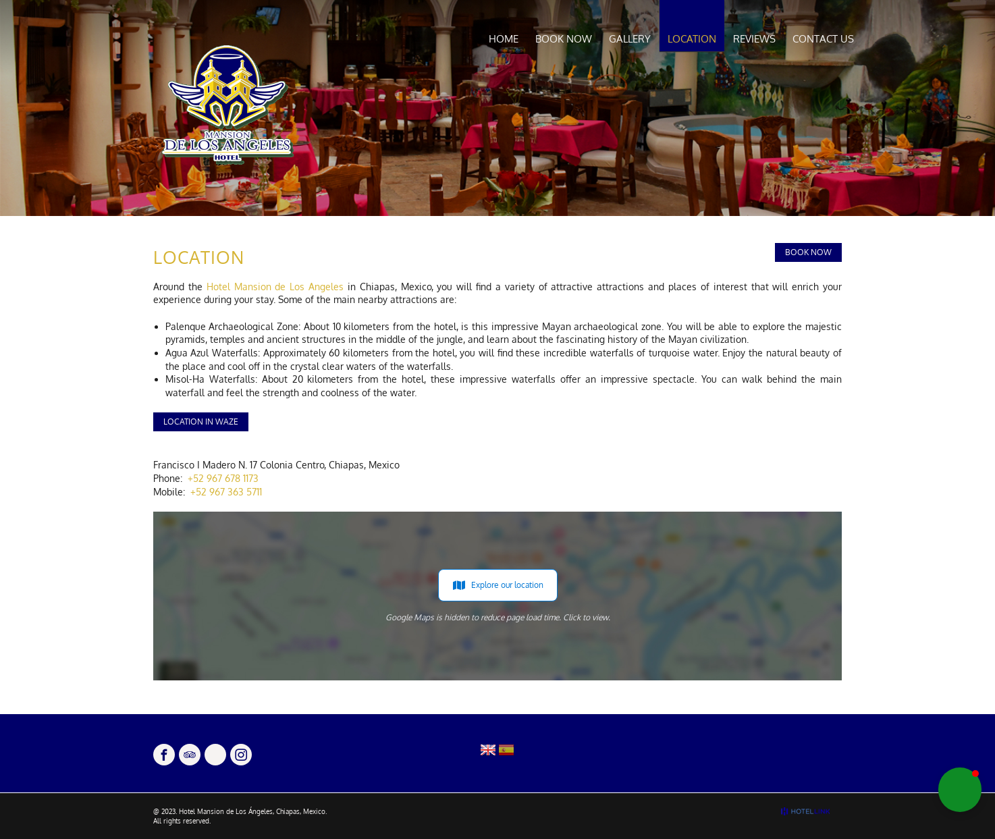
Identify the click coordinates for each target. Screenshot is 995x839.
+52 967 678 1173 (223, 478)
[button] (959, 789)
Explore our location (497, 585)
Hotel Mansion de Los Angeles (275, 286)
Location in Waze (200, 421)
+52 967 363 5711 (226, 491)
